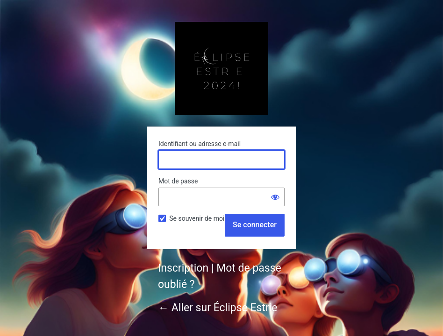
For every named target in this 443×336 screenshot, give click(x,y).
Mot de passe (178, 181)
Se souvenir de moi (196, 218)
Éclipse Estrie (221, 68)
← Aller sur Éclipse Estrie (217, 307)
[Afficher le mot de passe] (275, 197)
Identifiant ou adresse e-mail (199, 143)
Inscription (183, 268)
